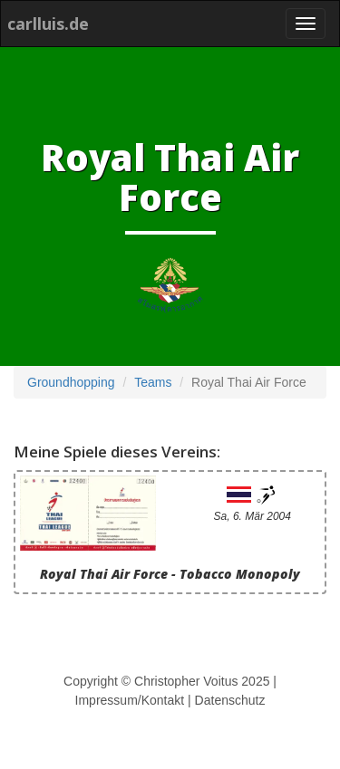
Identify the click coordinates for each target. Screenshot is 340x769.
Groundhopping (71, 382)
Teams (152, 382)
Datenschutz (230, 700)
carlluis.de (48, 23)
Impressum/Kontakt (130, 700)
